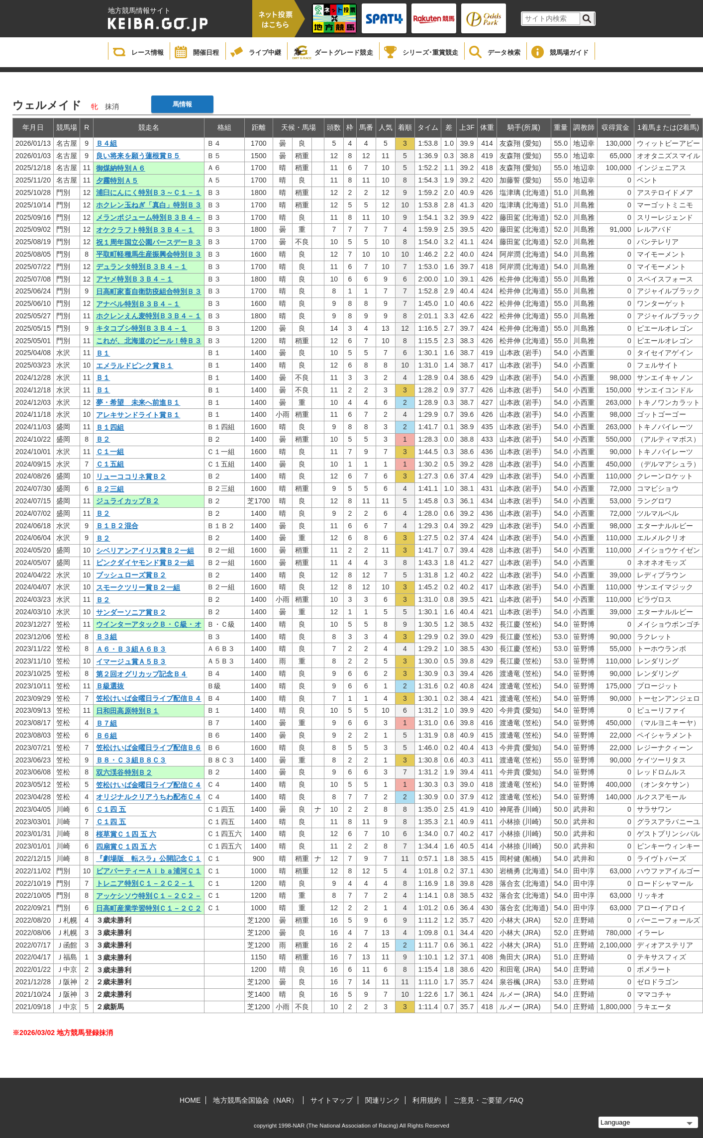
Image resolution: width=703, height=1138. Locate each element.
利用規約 (426, 1100)
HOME (190, 1100)
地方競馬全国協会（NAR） (255, 1100)
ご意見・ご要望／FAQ (488, 1100)
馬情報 (182, 104)
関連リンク (383, 1100)
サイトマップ (331, 1100)
